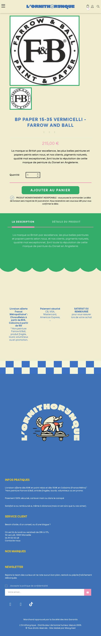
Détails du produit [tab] (66, 222)
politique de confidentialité (35, 586)
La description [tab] (23, 222)
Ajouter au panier (50, 190)
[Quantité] (31, 175)
